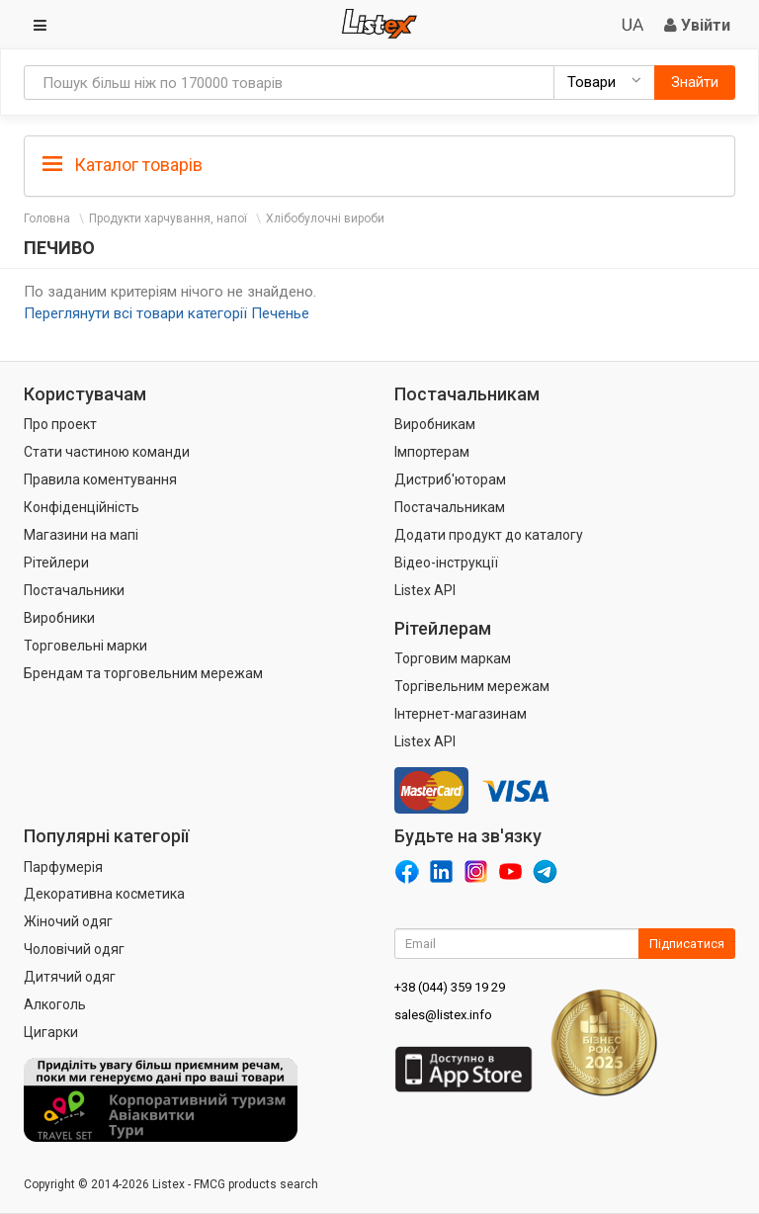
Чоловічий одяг (74, 949)
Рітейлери (56, 562)
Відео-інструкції (446, 562)
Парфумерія (63, 867)
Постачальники (74, 590)
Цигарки (51, 1032)
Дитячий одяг (70, 977)
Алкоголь (55, 1004)
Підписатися (686, 943)
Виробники (59, 618)
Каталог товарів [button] (122, 165)
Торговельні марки (85, 645)
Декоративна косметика (104, 894)
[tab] (379, 163)
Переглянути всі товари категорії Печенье (166, 313)
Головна (47, 218)
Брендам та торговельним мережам (143, 673)
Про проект (60, 424)
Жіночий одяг (68, 921)
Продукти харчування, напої (168, 218)
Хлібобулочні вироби (325, 218)
